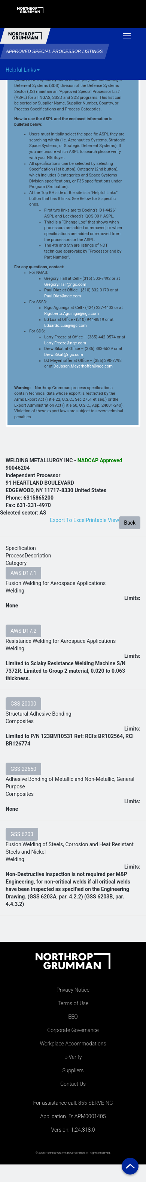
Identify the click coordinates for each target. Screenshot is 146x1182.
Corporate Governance (73, 1030)
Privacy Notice (73, 990)
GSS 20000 (23, 704)
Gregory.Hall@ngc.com (65, 284)
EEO (72, 1017)
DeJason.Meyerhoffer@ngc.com (83, 366)
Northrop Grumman (25, 36)
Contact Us (73, 1084)
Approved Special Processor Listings (54, 51)
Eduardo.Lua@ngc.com (65, 325)
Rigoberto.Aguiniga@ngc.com (71, 313)
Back (130, 523)
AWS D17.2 (23, 631)
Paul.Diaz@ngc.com (62, 296)
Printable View (102, 520)
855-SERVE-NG (95, 1103)
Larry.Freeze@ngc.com (65, 343)
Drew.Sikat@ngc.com (63, 354)
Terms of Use (73, 1003)
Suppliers (73, 1070)
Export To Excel (68, 520)
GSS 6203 (21, 834)
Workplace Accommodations (73, 1044)
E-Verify (73, 1057)
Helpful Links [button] (23, 70)
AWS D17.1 (23, 573)
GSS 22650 (23, 769)
